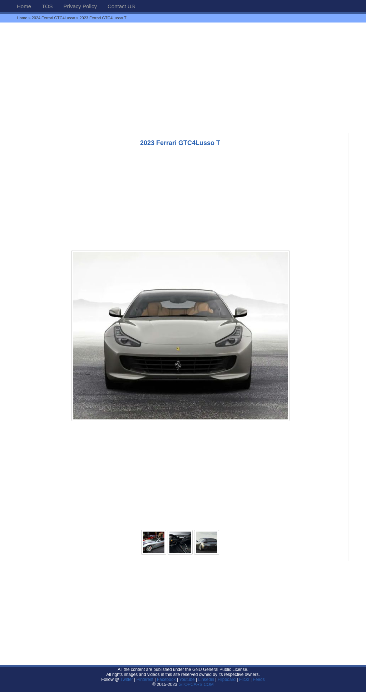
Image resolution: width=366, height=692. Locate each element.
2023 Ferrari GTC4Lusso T (180, 142)
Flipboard (227, 679)
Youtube (187, 679)
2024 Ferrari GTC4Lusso (53, 18)
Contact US (121, 6)
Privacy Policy (80, 6)
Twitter (127, 679)
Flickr (244, 679)
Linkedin (206, 679)
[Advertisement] (183, 78)
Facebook (166, 679)
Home (24, 6)
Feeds (258, 679)
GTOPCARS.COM (195, 684)
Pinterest (145, 679)
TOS (47, 6)
